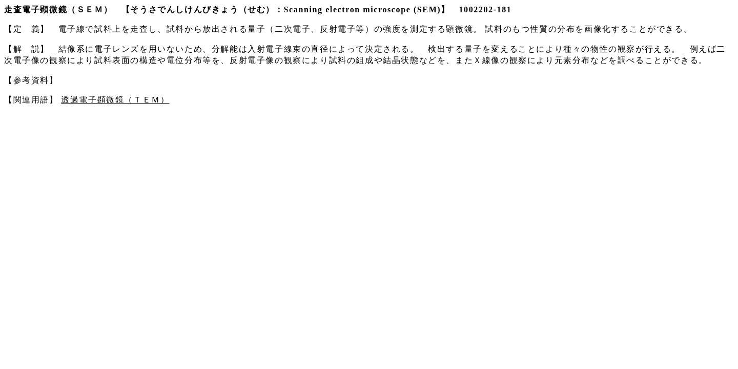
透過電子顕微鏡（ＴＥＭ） (115, 99)
